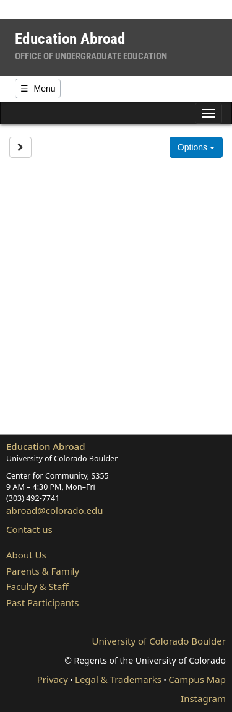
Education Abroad (45, 446)
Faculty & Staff (37, 586)
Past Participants (42, 602)
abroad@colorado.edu (54, 510)
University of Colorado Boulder (159, 641)
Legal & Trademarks (118, 679)
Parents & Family (42, 571)
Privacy (52, 679)
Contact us (29, 529)
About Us (26, 555)
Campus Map (197, 679)
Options (196, 147)
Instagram (203, 698)
